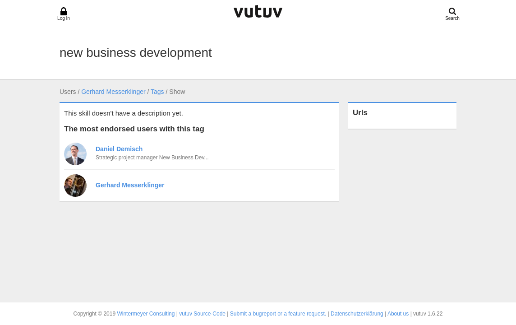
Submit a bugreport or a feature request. (278, 314)
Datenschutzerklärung (357, 314)
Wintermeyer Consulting (146, 314)
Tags (157, 91)
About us (398, 314)
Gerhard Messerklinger (113, 91)
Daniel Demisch (119, 149)
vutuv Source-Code (202, 314)
